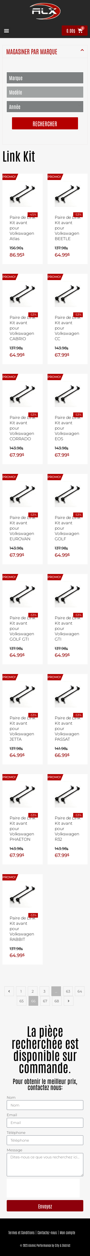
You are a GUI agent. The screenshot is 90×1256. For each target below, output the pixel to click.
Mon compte (67, 1232)
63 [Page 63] (68, 991)
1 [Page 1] (21, 991)
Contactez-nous (47, 1232)
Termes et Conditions (21, 1232)
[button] (6, 31)
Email (12, 1115)
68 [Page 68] (56, 1001)
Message (14, 1150)
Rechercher (45, 123)
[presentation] (43, 1188)
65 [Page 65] (21, 1001)
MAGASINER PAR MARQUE (31, 51)
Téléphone (16, 1132)
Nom (11, 1097)
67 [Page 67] (45, 1001)
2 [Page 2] (33, 991)
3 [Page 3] (44, 991)
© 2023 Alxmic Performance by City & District (45, 1245)
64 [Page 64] (80, 991)
